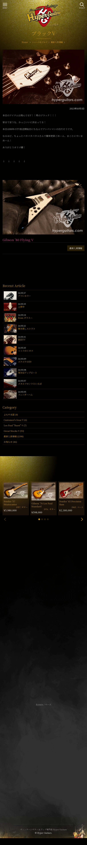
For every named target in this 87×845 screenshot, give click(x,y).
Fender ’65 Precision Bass (70, 503)
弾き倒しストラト (26, 328)
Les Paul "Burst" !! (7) (15, 425)
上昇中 (21, 306)
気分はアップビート (27, 372)
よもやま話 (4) (11, 414)
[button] (39, 519)
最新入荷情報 (75, 248)
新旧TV (21, 339)
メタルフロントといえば (30, 383)
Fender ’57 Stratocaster (10, 503)
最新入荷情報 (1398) (13, 436)
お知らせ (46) (10, 441)
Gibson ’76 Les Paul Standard (42, 505)
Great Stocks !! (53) (14, 430)
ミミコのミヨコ (25, 350)
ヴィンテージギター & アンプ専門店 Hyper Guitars (43, 829)
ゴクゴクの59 (24, 361)
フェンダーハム (25, 394)
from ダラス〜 (25, 317)
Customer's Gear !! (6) (15, 419)
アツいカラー (24, 295)
